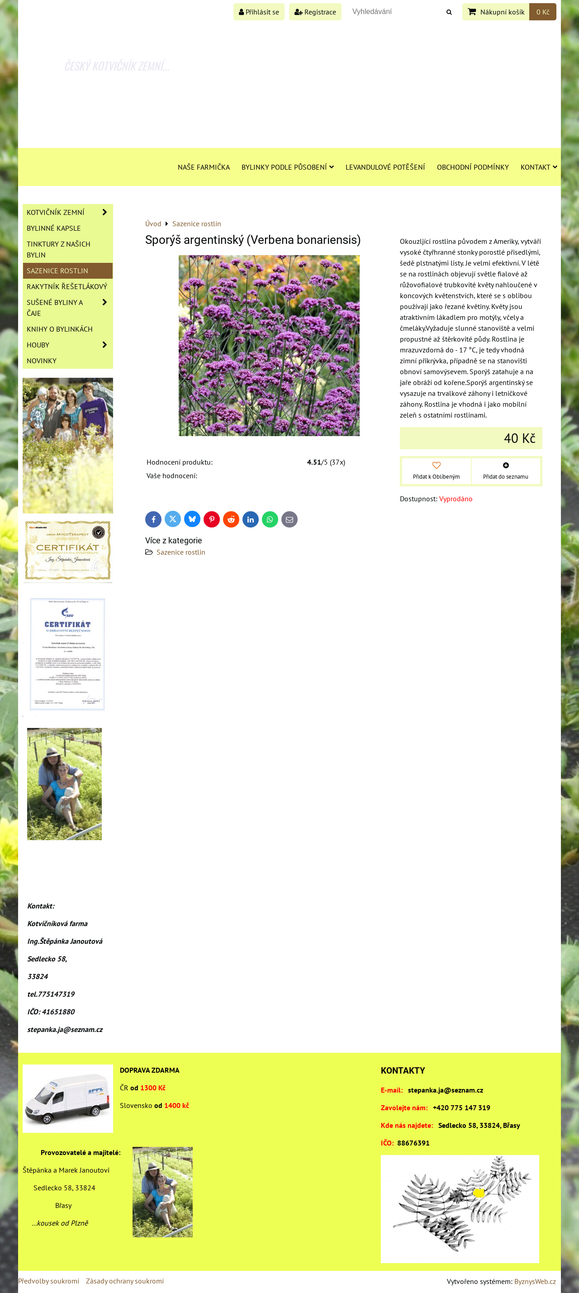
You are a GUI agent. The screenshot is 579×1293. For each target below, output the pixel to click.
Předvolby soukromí (48, 1280)
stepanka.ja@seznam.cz (445, 1089)
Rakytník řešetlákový (67, 286)
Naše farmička (204, 166)
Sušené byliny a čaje (70, 308)
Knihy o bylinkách (60, 328)
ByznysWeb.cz (535, 1281)
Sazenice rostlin (181, 551)
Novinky (42, 360)
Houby (70, 344)
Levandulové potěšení (385, 166)
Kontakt (539, 166)
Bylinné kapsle (54, 228)
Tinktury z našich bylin (58, 249)
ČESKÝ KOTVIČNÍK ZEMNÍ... (116, 65)
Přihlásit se (259, 11)
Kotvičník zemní (70, 212)
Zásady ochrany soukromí (125, 1280)
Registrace (315, 11)
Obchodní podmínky (473, 166)
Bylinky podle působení (288, 166)
